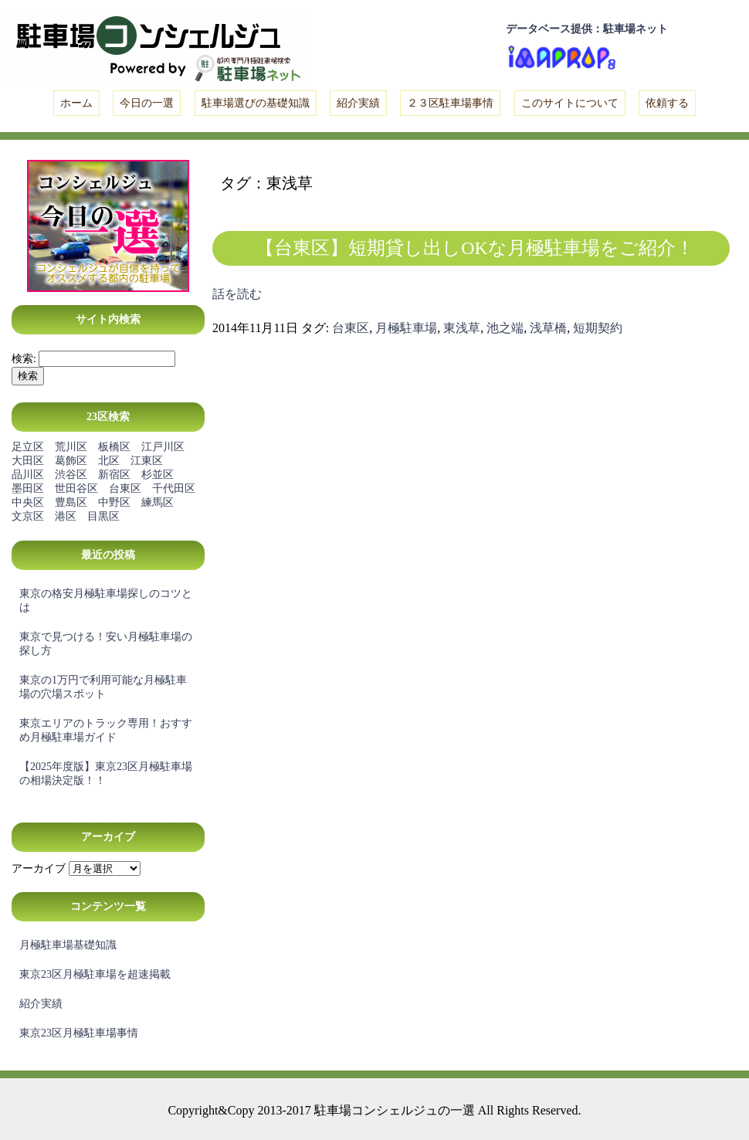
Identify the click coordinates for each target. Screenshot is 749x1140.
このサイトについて (570, 103)
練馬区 (157, 502)
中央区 (28, 502)
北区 (109, 461)
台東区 (125, 488)
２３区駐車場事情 (450, 103)
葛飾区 (71, 461)
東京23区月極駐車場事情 (78, 1033)
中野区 (114, 502)
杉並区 (157, 474)
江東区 (146, 461)
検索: (24, 359)
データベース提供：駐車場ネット (587, 29)
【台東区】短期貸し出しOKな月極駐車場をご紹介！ (475, 248)
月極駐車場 (406, 327)
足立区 (28, 447)
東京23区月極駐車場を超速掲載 (95, 974)
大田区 (28, 461)
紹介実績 (358, 103)
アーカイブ (39, 868)
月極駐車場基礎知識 (68, 945)
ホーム (76, 103)
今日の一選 (147, 103)
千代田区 (173, 488)
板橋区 (114, 447)
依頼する (667, 103)
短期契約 (597, 327)
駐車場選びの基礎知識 (256, 103)
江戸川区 (163, 447)
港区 (65, 516)
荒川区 (71, 447)
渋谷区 (71, 474)
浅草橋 (548, 327)
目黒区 (103, 516)
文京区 (28, 516)
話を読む (237, 293)
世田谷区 (76, 488)
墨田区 (28, 488)
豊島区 (71, 502)
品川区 (28, 474)
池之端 (505, 327)
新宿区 (114, 474)
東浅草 (461, 327)
